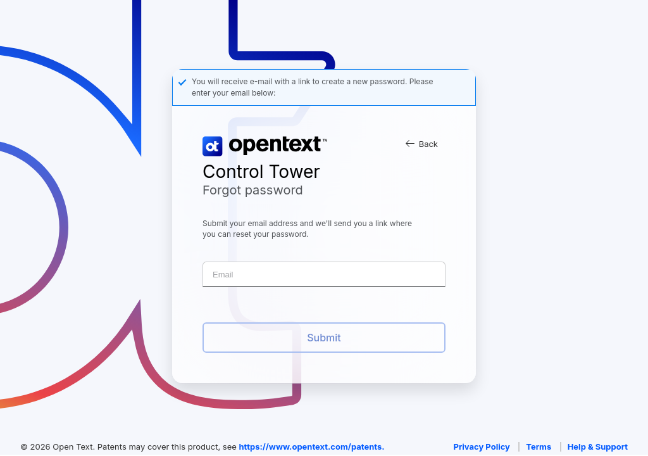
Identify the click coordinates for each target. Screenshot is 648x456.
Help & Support (598, 446)
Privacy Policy (482, 446)
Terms (538, 446)
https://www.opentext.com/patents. (311, 446)
